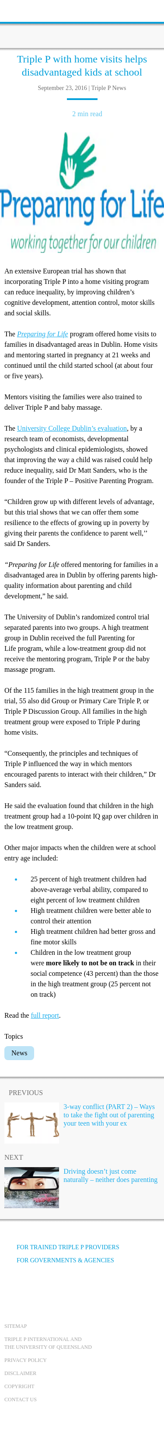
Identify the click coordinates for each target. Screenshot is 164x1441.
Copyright (19, 1386)
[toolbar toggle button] (22, 10)
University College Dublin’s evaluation (72, 428)
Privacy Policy (25, 1360)
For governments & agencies (59, 1260)
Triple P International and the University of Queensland (48, 1343)
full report (45, 1015)
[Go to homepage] (82, 24)
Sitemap (15, 1326)
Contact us (20, 1399)
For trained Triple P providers (61, 1247)
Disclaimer (20, 1373)
